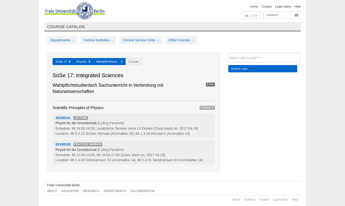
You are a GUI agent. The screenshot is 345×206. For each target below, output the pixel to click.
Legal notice (283, 6)
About (52, 191)
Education (70, 191)
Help (298, 6)
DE (246, 15)
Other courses (181, 40)
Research (91, 191)
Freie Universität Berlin (63, 185)
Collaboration (142, 191)
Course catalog (66, 26)
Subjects (272, 14)
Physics (83, 61)
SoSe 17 (63, 61)
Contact (266, 6)
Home (254, 6)
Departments (62, 40)
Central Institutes (98, 40)
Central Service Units (141, 40)
